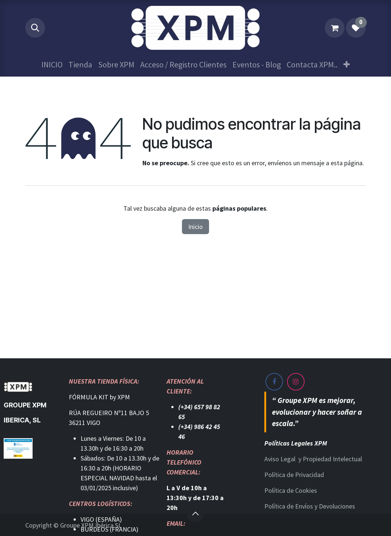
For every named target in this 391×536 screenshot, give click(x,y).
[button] (35, 28)
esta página (346, 163)
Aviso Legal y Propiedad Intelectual (313, 459)
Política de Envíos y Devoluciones (309, 506)
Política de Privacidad (294, 474)
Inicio (195, 226)
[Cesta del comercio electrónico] (335, 28)
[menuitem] (52, 65)
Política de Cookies (290, 490)
